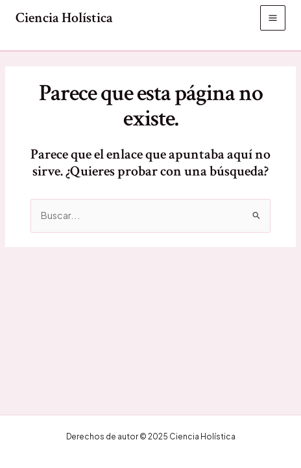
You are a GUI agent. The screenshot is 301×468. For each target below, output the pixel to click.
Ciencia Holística (64, 17)
